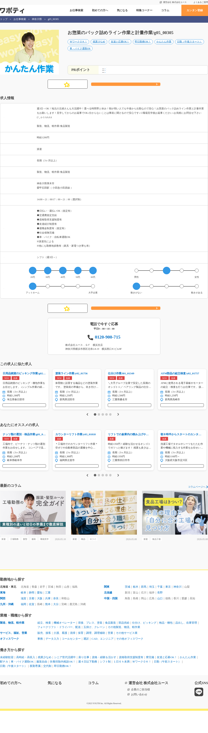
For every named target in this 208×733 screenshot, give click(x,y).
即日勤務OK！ (143, 46)
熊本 (48, 626)
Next (119, 423)
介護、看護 (60, 655)
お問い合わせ (139, 716)
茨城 (127, 609)
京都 (31, 620)
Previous (86, 423)
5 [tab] (110, 423)
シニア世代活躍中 (65, 679)
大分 (56, 626)
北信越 (108, 614)
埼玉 (152, 609)
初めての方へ (100, 10)
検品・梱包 (166, 644)
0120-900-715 (107, 342)
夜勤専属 (35, 688)
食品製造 (110, 644)
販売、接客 (44, 655)
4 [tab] (106, 423)
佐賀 (31, 626)
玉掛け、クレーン (94, 649)
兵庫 (48, 620)
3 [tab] (102, 423)
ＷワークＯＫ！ (78, 46)
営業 (110, 655)
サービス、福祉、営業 (13, 655)
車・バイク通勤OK (80, 52)
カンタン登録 (195, 10)
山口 (160, 620)
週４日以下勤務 (87, 683)
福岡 (23, 626)
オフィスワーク (9, 661)
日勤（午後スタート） (189, 46)
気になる (122, 10)
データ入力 (52, 661)
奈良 (56, 620)
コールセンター (71, 661)
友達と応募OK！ (120, 46)
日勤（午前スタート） (167, 683)
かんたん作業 (163, 46)
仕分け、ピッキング (144, 644)
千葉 (160, 609)
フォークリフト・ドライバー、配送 (59, 649)
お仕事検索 (76, 10)
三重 (48, 614)
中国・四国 (111, 620)
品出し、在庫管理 (186, 644)
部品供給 (124, 644)
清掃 (72, 655)
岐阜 (23, 614)
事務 (40, 661)
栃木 (135, 609)
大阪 (39, 620)
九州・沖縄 (7, 626)
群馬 (143, 609)
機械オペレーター (64, 644)
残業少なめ (99, 46)
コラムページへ (197, 500)
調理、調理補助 (95, 655)
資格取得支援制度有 (131, 679)
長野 (160, 614)
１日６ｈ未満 (121, 683)
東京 (168, 609)
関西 (2, 620)
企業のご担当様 (140, 711)
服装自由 (41, 683)
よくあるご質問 (200, 2)
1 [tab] (95, 423)
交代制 (47, 688)
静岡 (31, 614)
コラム (165, 10)
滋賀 (23, 620)
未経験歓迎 (7, 679)
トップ (3, 19)
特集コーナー (144, 10)
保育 (80, 655)
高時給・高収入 (25, 679)
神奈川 (177, 609)
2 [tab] (99, 423)
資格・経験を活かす (104, 679)
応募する (125, 89)
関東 (106, 609)
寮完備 (150, 679)
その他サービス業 (126, 655)
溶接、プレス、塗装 (90, 644)
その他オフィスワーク (129, 661)
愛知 (39, 614)
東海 (2, 614)
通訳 (86, 661)
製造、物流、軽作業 (12, 644)
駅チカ (4, 683)
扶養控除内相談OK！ (63, 683)
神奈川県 (37, 19)
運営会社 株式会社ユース (175, 2)
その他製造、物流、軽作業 (124, 649)
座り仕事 (83, 679)
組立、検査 (44, 644)
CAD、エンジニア (103, 661)
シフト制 (105, 683)
